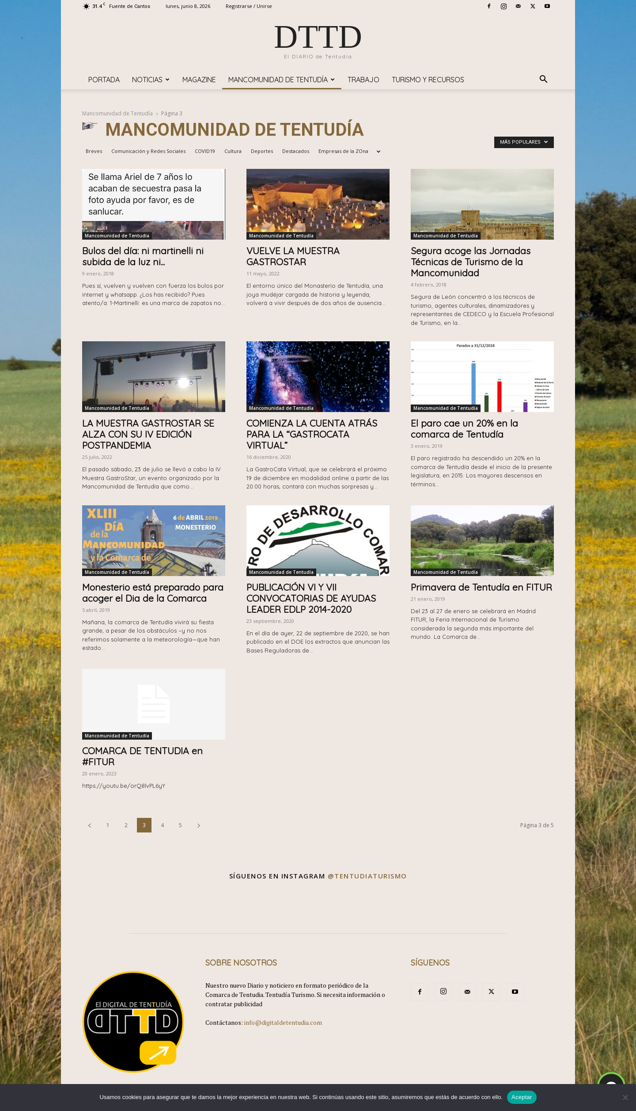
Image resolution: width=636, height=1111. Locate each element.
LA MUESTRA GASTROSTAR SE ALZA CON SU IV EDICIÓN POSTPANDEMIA (148, 434)
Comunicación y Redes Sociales (148, 151)
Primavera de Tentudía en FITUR (481, 587)
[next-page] (198, 825)
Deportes (262, 151)
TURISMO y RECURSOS (428, 79)
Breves (94, 151)
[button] (543, 80)
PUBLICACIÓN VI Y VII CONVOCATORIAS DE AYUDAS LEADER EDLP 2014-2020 (311, 598)
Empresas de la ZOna (343, 151)
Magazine (199, 79)
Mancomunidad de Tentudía (281, 79)
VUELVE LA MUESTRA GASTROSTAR (293, 256)
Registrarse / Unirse (249, 6)
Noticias (151, 79)
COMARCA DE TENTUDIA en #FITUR (142, 756)
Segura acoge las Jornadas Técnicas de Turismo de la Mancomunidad (470, 262)
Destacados (295, 151)
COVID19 (205, 151)
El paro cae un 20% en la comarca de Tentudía (464, 428)
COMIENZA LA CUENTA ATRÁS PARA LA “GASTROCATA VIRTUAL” (311, 434)
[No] (625, 1097)
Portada (104, 79)
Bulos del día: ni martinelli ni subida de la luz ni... (143, 256)
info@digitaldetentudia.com (283, 1022)
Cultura (233, 151)
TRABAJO (363, 79)
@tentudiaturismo (367, 875)
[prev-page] (89, 825)
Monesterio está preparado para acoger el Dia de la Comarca (152, 592)
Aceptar (521, 1097)
